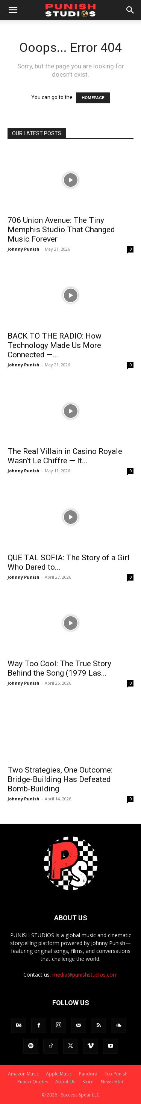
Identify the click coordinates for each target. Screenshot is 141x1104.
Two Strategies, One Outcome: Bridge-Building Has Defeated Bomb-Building (60, 779)
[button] (13, 10)
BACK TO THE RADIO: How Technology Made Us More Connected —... (55, 345)
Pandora (88, 1074)
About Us (65, 1081)
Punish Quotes (32, 1081)
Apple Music (59, 1074)
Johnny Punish (23, 249)
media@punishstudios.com (85, 974)
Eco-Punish (116, 1074)
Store (88, 1081)
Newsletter (112, 1081)
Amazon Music (23, 1074)
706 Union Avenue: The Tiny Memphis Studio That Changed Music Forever (61, 229)
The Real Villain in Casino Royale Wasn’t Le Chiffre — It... (65, 456)
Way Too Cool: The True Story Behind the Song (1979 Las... (59, 668)
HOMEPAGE (93, 97)
